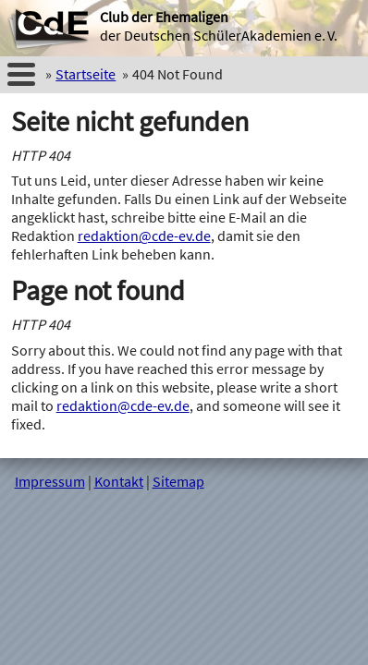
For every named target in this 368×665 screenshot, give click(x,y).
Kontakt (118, 481)
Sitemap (178, 481)
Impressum (50, 481)
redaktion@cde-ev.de (144, 235)
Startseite (85, 74)
